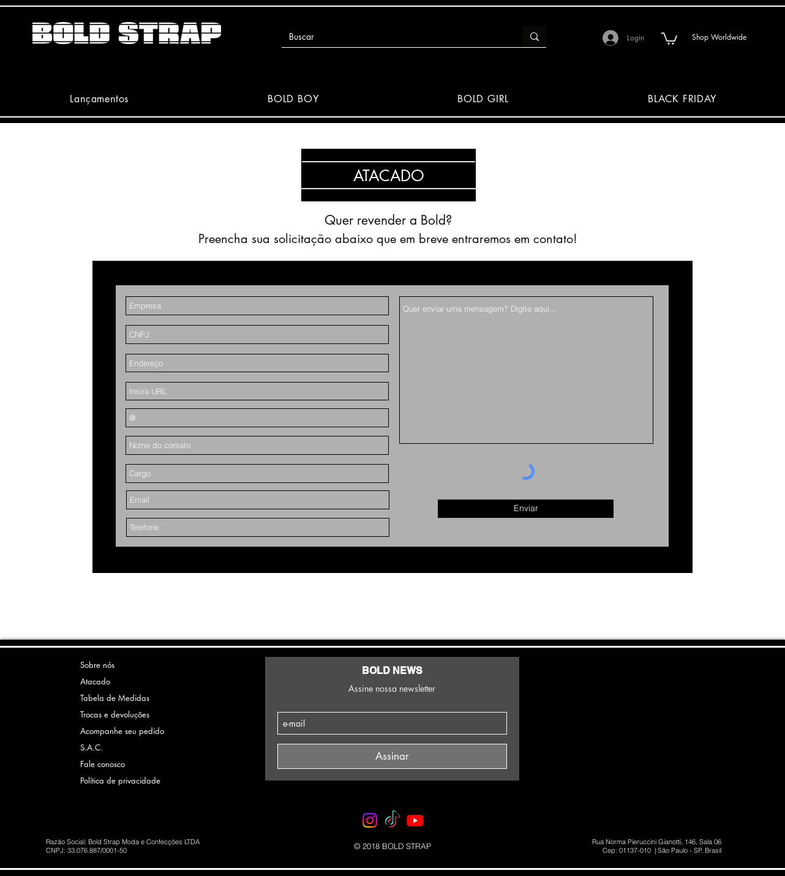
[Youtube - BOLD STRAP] (415, 820)
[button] (669, 38)
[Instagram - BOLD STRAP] (370, 820)
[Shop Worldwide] (718, 37)
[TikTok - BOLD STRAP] (392, 820)
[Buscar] (393, 37)
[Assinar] (392, 756)
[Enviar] (526, 509)
